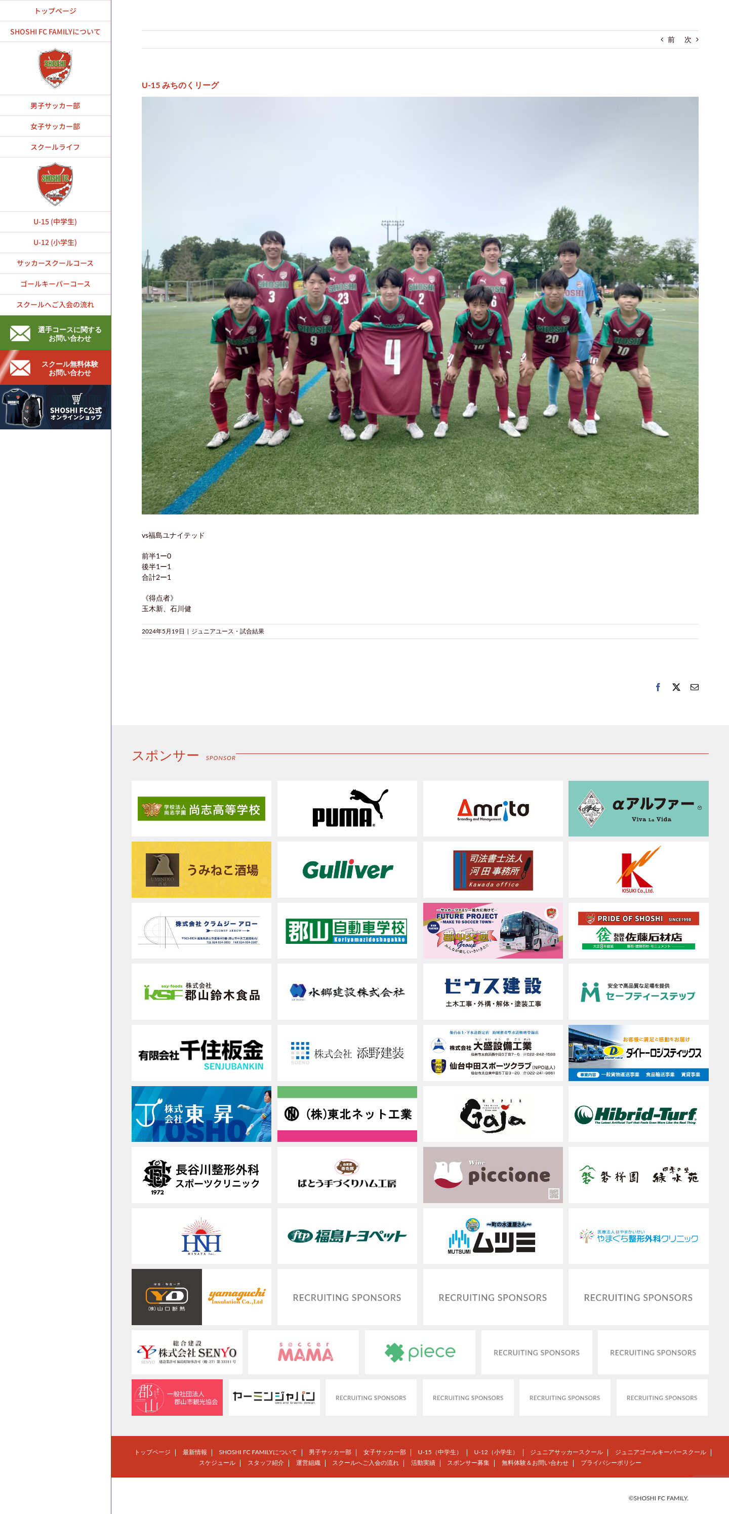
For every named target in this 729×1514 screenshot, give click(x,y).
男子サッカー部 (330, 1452)
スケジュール (217, 1462)
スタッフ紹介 (266, 1462)
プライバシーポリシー (611, 1462)
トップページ (152, 1452)
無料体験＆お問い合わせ (535, 1462)
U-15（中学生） (440, 1452)
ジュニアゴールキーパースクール (660, 1452)
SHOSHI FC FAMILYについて (258, 1452)
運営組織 (308, 1462)
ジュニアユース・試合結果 (227, 631)
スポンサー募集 (468, 1462)
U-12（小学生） (496, 1452)
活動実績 (423, 1462)
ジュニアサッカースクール (566, 1452)
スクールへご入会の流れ (365, 1462)
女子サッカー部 (384, 1452)
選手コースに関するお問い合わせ (56, 333)
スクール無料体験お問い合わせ (54, 368)
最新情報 (195, 1452)
